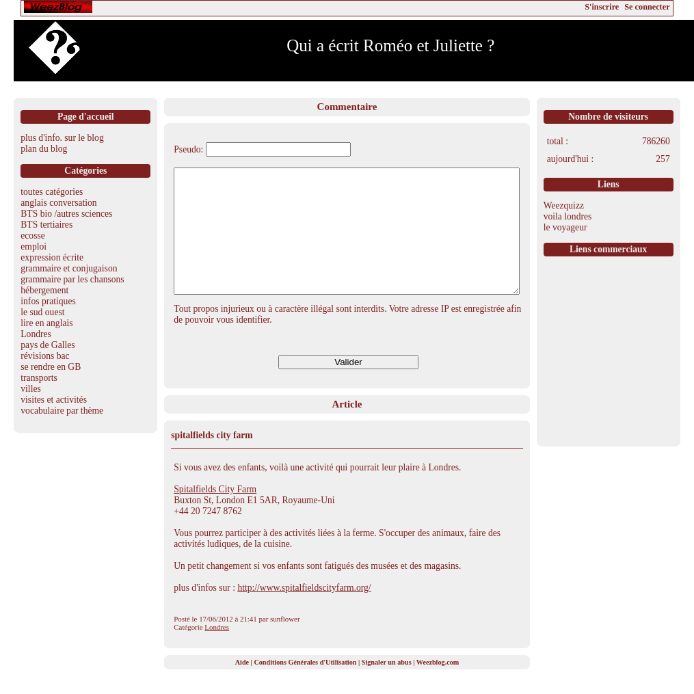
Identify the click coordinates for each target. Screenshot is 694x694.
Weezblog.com (437, 687)
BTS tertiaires (46, 224)
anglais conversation (58, 203)
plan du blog (44, 149)
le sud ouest (42, 312)
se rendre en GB (51, 367)
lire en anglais (46, 323)
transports (39, 378)
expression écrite (52, 257)
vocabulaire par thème (62, 410)
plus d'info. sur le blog (62, 138)
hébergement (44, 290)
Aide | (244, 687)
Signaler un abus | (389, 687)
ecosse (32, 235)
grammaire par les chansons (72, 279)
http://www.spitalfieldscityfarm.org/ (304, 612)
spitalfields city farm (211, 460)
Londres (36, 334)
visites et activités (54, 400)
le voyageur (565, 227)
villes (30, 389)
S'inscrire (602, 7)
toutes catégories (52, 192)
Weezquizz (564, 205)
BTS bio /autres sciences (66, 214)
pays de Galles (48, 345)
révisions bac (45, 356)
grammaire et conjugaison (69, 268)
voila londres (568, 216)
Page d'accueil (85, 116)
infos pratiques (48, 301)
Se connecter (646, 7)
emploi (33, 246)
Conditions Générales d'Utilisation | (307, 687)
